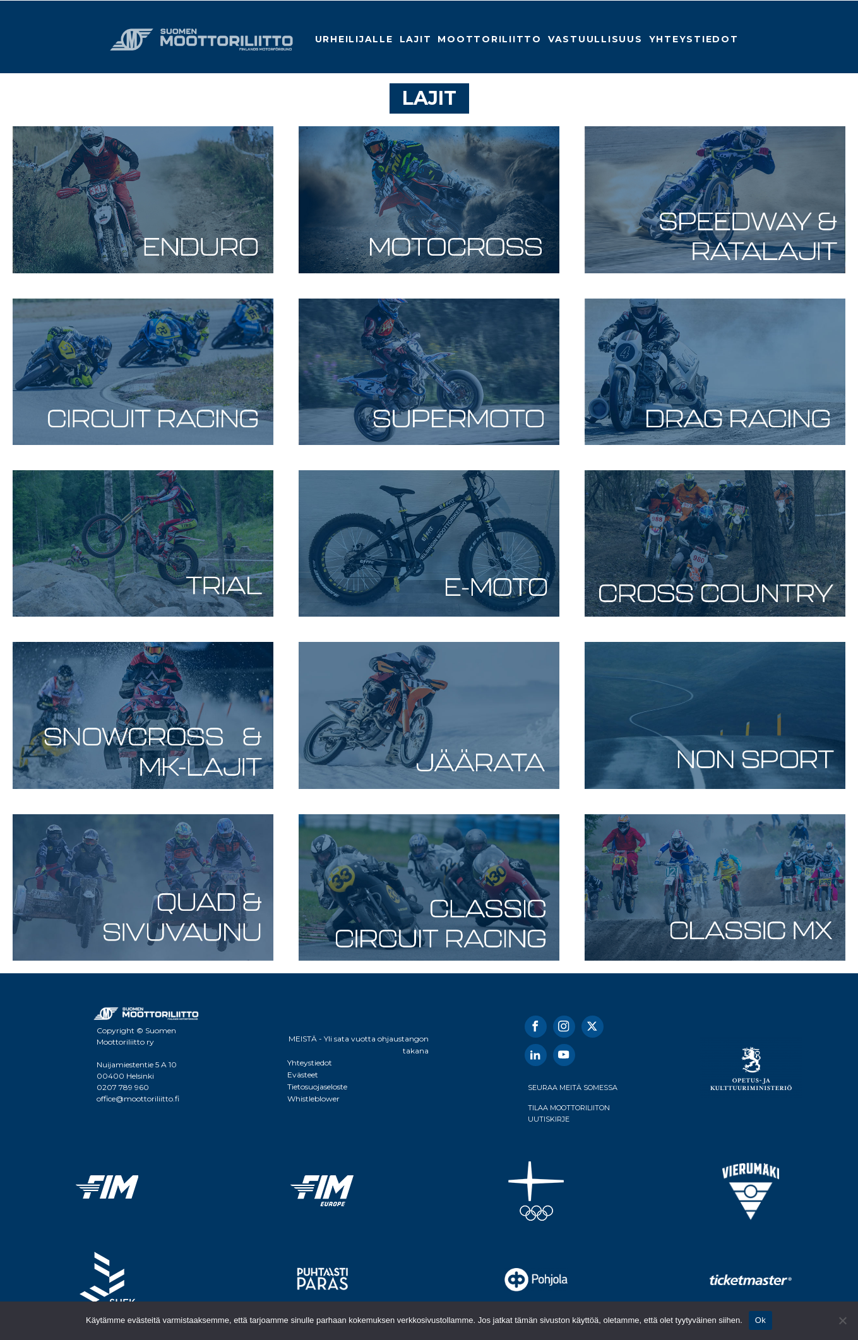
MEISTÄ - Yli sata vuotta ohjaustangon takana (359, 1044)
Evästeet (302, 1074)
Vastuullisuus (595, 39)
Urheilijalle (354, 39)
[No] (842, 1320)
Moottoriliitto (490, 39)
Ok (760, 1320)
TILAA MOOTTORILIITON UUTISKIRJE (569, 1113)
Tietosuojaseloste (317, 1086)
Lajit (416, 39)
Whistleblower (313, 1098)
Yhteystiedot (694, 39)
